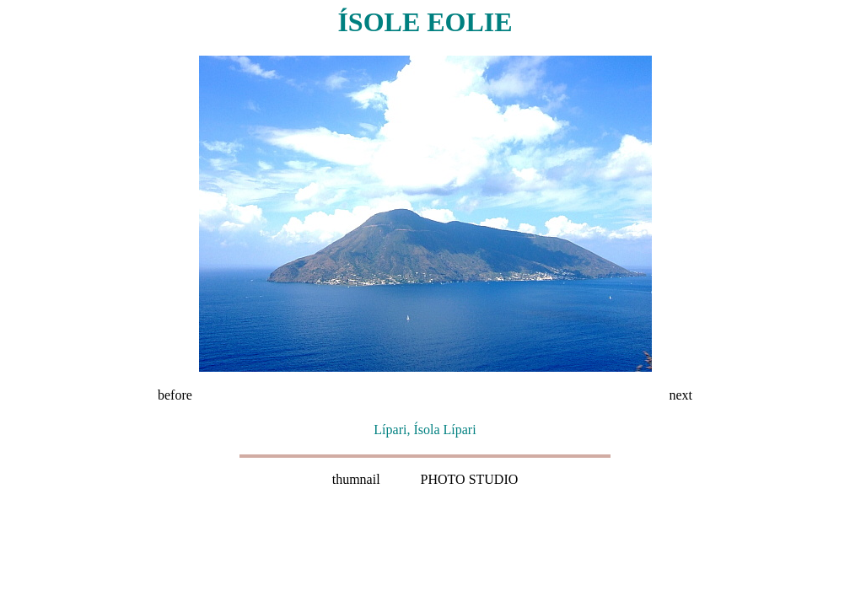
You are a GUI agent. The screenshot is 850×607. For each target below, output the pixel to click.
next (680, 395)
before (175, 395)
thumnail (356, 479)
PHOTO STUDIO (470, 479)
